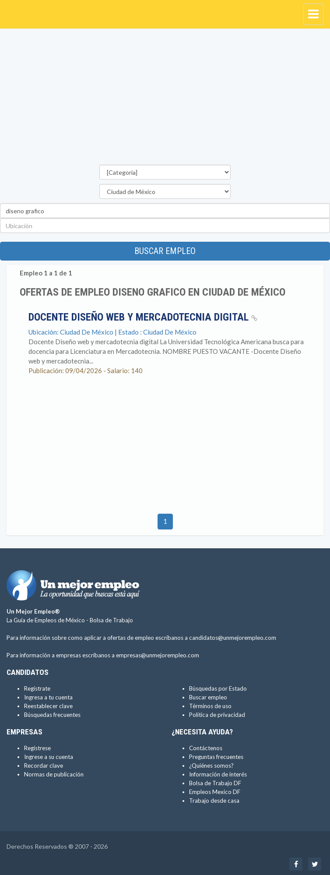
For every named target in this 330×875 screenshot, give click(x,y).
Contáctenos (205, 748)
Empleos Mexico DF (214, 791)
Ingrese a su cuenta (48, 756)
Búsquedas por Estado (218, 688)
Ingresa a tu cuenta (48, 697)
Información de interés (218, 774)
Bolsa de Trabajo (111, 620)
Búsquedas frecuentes (52, 714)
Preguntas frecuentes (216, 756)
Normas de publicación (54, 774)
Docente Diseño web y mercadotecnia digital (142, 317)
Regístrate (37, 688)
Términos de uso (210, 705)
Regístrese (37, 748)
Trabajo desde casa (214, 800)
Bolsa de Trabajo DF (215, 783)
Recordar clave (43, 765)
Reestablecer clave (48, 705)
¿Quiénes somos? (211, 765)
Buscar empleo (165, 251)
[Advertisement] (165, 99)
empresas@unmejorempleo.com (157, 655)
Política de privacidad (217, 714)
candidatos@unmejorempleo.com (232, 637)
